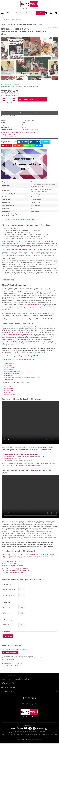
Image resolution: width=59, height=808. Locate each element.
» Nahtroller (7, 392)
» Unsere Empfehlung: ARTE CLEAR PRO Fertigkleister (21, 454)
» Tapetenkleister (46, 447)
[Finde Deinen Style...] (30, 13)
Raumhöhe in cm (9, 595)
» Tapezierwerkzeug (20, 339)
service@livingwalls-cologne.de (20, 571)
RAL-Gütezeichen (42, 306)
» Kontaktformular (11, 255)
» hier (40, 86)
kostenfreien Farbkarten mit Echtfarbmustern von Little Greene (22, 245)
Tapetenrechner (22, 219)
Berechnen (8, 636)
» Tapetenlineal (8, 390)
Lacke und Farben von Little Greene (24, 243)
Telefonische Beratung (8, 136)
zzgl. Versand (14, 95)
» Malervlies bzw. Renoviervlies (13, 337)
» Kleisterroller (8, 365)
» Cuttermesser (8, 373)
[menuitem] (5, 13)
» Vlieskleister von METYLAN (12, 458)
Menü (5, 12)
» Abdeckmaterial (9, 363)
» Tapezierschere (9, 386)
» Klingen (18, 373)
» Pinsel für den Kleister (11, 367)
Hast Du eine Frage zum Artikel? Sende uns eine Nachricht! (19, 132)
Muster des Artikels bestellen (29, 113)
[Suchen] (40, 13)
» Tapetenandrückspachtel (12, 371)
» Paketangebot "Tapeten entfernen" (18, 334)
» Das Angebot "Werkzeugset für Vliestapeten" (30, 356)
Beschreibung (5, 219)
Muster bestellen (32, 219)
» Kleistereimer (8, 369)
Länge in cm (7, 613)
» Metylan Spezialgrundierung (43, 336)
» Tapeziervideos (36, 554)
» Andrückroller (8, 375)
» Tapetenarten (21, 556)
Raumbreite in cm (9, 589)
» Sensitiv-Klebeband (10, 394)
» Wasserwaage (8, 388)
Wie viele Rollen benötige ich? (10, 134)
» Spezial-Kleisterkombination (30, 304)
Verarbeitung (13, 219)
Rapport (6, 625)
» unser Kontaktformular (16, 572)
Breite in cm (7, 607)
